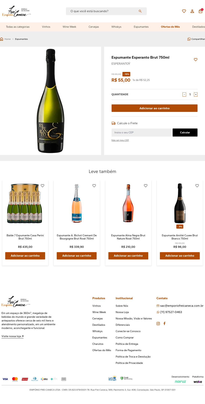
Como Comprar (125, 337)
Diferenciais (123, 324)
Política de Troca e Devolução (133, 356)
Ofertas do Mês (170, 26)
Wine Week (69, 26)
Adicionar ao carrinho (154, 108)
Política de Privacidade (129, 363)
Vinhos (46, 26)
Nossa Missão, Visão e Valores (134, 318)
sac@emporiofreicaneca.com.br (182, 305)
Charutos (98, 344)
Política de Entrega (127, 344)
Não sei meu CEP (120, 140)
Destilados (198, 26)
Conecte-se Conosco (128, 331)
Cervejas (94, 26)
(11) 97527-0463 (171, 312)
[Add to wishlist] (196, 59)
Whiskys (116, 26)
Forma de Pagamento (128, 350)
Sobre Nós (122, 305)
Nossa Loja (122, 312)
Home (5, 39)
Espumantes (141, 26)
